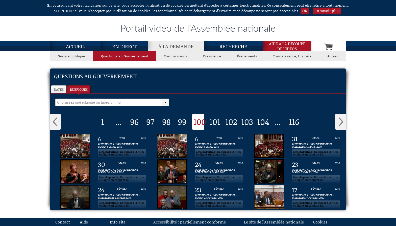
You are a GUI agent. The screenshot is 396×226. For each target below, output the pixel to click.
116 (294, 121)
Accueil (75, 46)
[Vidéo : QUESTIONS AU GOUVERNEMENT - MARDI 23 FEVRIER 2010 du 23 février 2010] (219, 197)
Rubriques (79, 89)
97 (150, 121)
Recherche (233, 46)
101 (214, 121)
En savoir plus (326, 10)
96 (134, 121)
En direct (124, 46)
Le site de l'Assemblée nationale (274, 222)
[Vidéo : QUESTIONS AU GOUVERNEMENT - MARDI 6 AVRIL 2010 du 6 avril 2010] (122, 146)
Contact (62, 222)
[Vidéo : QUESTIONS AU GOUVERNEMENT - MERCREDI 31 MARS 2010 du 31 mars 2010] (316, 146)
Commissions (175, 56)
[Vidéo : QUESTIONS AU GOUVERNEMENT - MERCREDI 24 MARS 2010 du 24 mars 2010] (219, 171)
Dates (59, 89)
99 (182, 121)
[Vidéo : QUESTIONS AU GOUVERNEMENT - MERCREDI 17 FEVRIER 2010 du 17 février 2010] (316, 197)
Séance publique (71, 56)
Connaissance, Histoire (292, 56)
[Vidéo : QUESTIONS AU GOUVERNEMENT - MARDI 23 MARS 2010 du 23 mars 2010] (316, 171)
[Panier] (328, 46)
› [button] (340, 122)
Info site (118, 222)
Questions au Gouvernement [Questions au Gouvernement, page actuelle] (124, 56)
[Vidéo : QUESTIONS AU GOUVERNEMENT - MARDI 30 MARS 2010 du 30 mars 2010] (122, 171)
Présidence (212, 56)
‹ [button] (55, 122)
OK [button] (304, 10)
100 (199, 121)
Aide (84, 222)
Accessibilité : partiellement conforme (189, 222)
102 (231, 121)
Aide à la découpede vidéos (287, 46)
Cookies (320, 222)
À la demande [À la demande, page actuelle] (176, 46)
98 (166, 121)
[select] (108, 102)
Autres (332, 56)
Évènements (247, 56)
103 (247, 121)
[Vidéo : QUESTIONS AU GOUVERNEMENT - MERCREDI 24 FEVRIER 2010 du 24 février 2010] (122, 197)
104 (263, 121)
